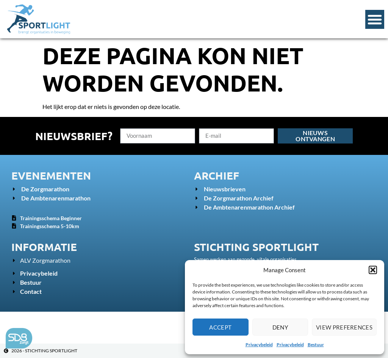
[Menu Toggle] (374, 19)
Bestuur (316, 344)
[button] (373, 270)
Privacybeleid (259, 344)
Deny (280, 327)
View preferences (344, 327)
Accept (220, 327)
